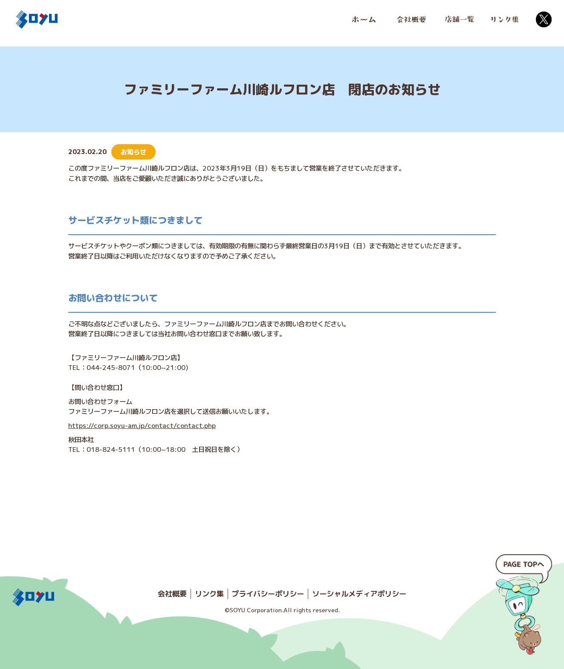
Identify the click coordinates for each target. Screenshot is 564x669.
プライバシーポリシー (267, 593)
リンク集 (209, 593)
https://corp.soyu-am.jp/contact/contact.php (142, 425)
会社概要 (172, 593)
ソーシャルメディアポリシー (359, 593)
